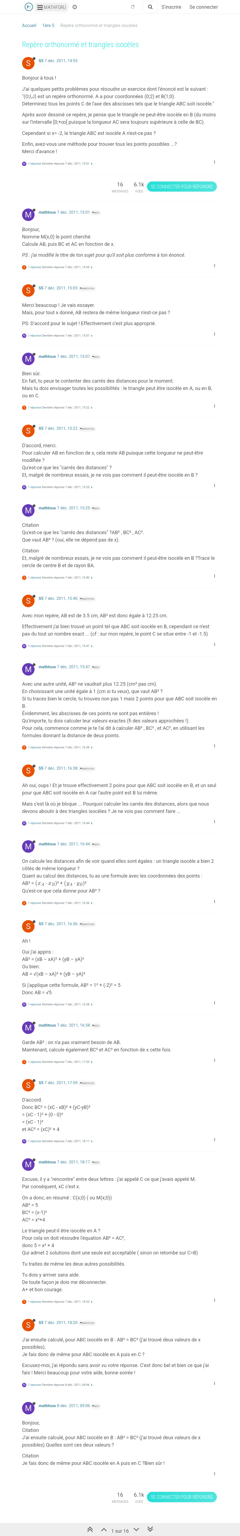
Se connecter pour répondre (182, 186)
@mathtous (87, 288)
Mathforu (51, 7)
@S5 (95, 212)
